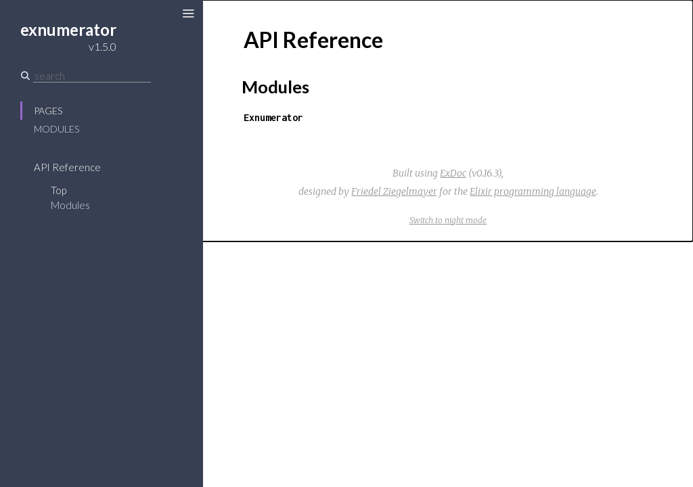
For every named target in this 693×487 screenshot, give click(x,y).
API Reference (67, 167)
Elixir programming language (533, 191)
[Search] (92, 76)
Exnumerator (273, 117)
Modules (56, 129)
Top (58, 190)
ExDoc (453, 173)
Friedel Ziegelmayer (394, 191)
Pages (48, 110)
